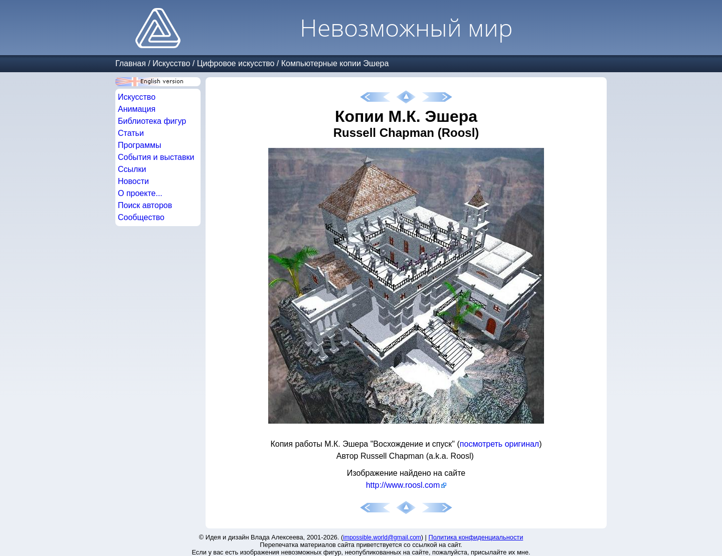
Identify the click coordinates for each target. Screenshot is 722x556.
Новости (133, 181)
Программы (139, 145)
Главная (130, 63)
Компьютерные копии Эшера (335, 63)
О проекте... (140, 193)
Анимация (136, 109)
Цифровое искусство (236, 63)
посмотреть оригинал (499, 444)
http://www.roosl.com (403, 485)
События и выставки (156, 157)
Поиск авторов (145, 205)
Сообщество (141, 217)
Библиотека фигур (152, 121)
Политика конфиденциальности (476, 537)
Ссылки (132, 169)
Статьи (131, 133)
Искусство (171, 63)
